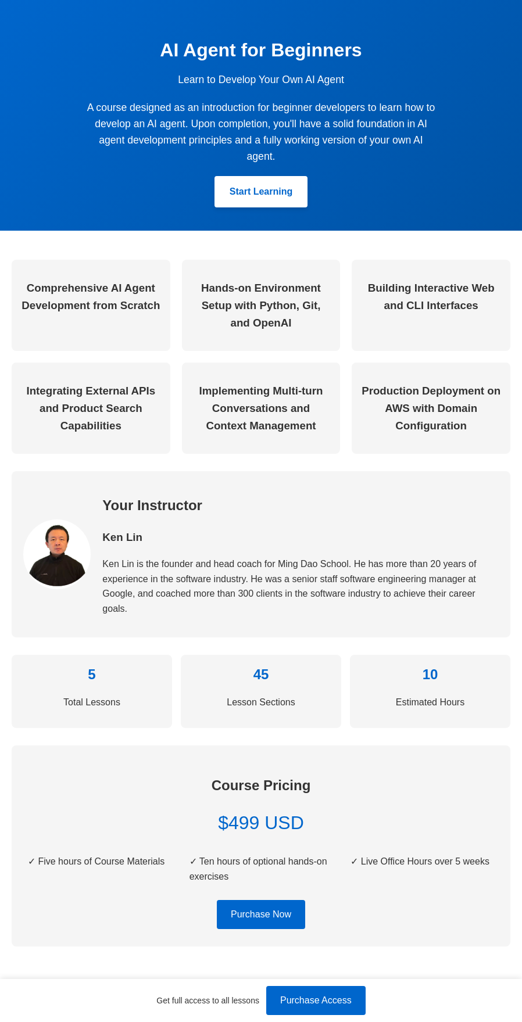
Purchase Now (261, 914)
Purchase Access (316, 1000)
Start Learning (261, 191)
